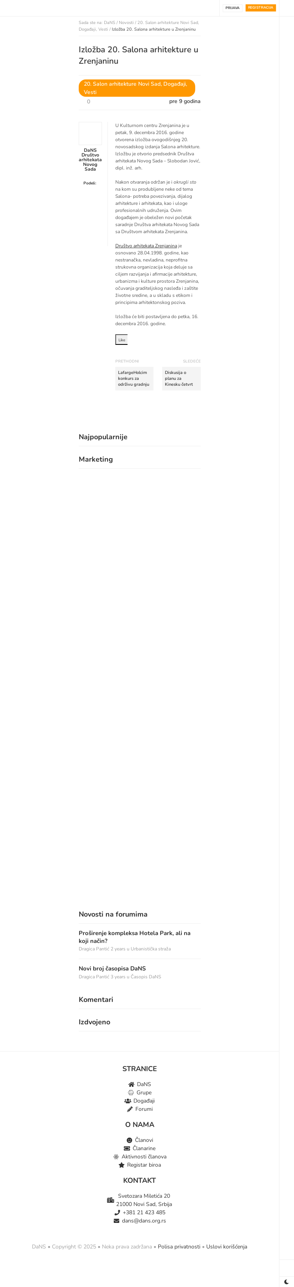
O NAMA (139, 1124)
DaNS (109, 23)
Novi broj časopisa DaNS (112, 968)
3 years (119, 977)
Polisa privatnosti (179, 1246)
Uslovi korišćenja (226, 1246)
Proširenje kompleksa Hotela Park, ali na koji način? (134, 937)
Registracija (261, 7)
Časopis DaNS (146, 977)
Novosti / (128, 23)
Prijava (233, 8)
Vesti (103, 29)
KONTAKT (139, 1180)
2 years (119, 949)
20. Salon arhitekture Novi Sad (167, 23)
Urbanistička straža (151, 949)
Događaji (87, 29)
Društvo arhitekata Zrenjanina (146, 246)
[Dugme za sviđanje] (99, 101)
